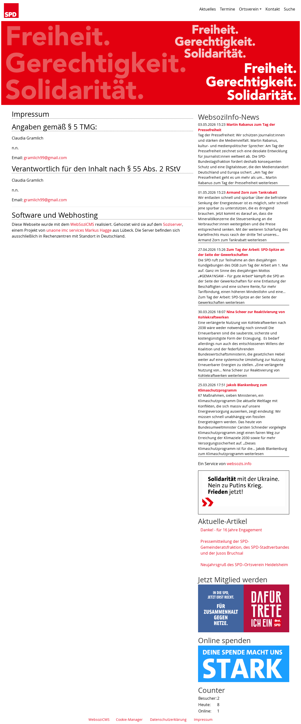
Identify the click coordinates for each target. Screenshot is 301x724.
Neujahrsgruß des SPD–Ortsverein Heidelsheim (244, 564)
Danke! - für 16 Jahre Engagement (231, 530)
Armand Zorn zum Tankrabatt (251, 192)
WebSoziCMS (82, 224)
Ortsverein (250, 9)
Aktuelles (207, 9)
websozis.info (239, 463)
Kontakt (272, 9)
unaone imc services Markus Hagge (79, 230)
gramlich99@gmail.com (45, 157)
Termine (227, 9)
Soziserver (172, 224)
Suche (289, 9)
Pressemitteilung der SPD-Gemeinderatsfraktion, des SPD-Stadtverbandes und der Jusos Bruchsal (245, 547)
